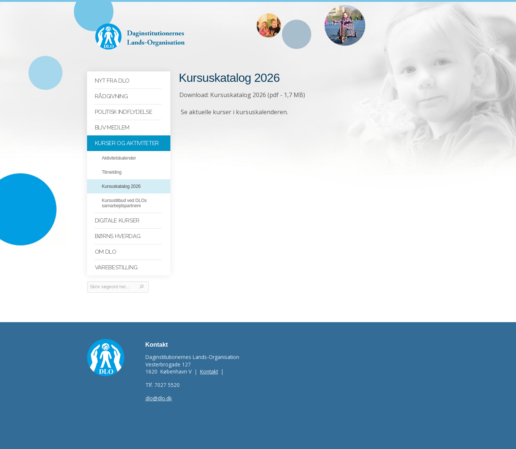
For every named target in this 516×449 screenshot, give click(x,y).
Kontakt (209, 371)
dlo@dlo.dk (158, 398)
